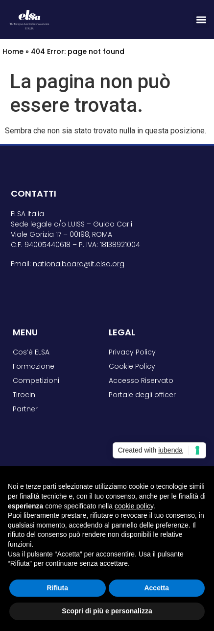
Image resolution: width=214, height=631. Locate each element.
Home (13, 51)
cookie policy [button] (134, 506)
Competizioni (36, 380)
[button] (201, 20)
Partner (25, 409)
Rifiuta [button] (57, 588)
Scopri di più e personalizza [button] (107, 611)
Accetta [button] (156, 588)
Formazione (33, 366)
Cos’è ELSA (31, 352)
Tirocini (25, 395)
